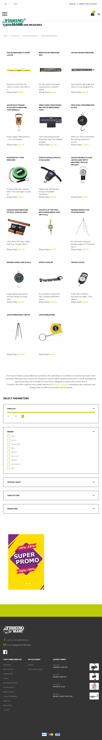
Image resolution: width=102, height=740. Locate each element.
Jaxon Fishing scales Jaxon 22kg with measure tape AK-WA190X (83, 160)
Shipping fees (8, 674)
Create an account (36, 669)
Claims (6, 678)
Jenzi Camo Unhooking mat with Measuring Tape (50, 107)
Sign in (31, 665)
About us (7, 701)
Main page (7, 665)
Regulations (8, 669)
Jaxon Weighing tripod (18, 315)
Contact (6, 710)
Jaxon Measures (47, 315)
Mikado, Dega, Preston (62, 696)
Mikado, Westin (59, 677)
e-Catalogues (8, 687)
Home (5, 36)
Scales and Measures (52, 36)
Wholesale (7, 705)
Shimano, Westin (59, 667)
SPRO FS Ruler (46, 262)
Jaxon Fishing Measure (82, 53)
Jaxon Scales (77, 262)
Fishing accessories (31, 36)
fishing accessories (59, 384)
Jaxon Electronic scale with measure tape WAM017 (19, 107)
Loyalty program (10, 696)
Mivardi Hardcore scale (19, 262)
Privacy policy (9, 692)
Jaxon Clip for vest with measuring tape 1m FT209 (50, 212)
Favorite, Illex (59, 686)
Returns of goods (11, 683)
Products (15, 36)
